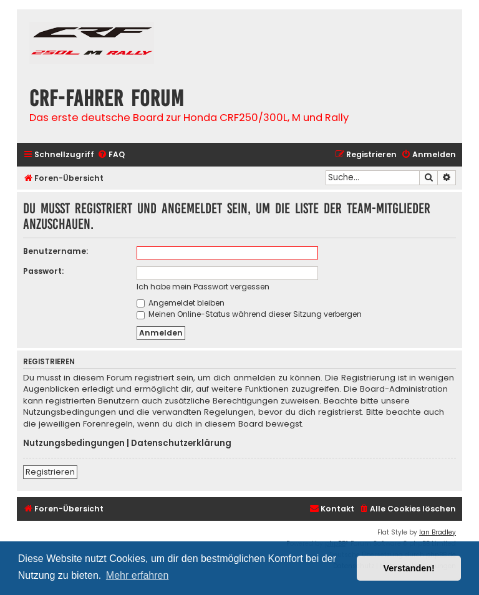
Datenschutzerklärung (181, 443)
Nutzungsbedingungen (74, 443)
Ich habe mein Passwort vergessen (203, 286)
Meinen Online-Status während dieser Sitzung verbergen (249, 314)
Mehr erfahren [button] (137, 575)
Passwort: (43, 271)
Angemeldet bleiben (181, 303)
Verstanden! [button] (409, 568)
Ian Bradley (437, 532)
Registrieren (50, 472)
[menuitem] (111, 155)
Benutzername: (55, 251)
